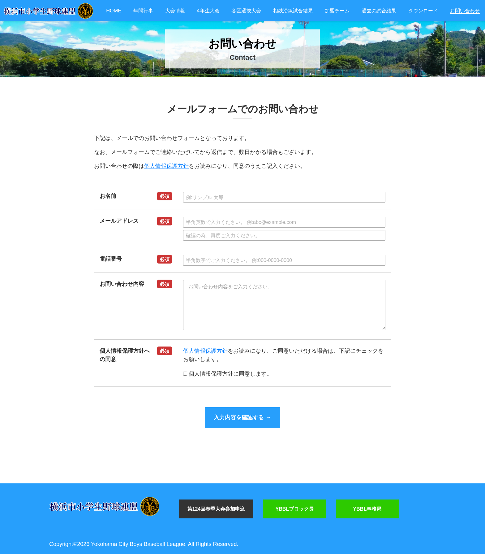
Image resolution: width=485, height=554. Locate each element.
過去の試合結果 (379, 10)
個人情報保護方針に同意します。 (227, 374)
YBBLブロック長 (294, 509)
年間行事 (143, 10)
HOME (113, 10)
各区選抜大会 (246, 10)
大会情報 (175, 10)
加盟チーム (337, 10)
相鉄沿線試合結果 (293, 10)
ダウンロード (423, 10)
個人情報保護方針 (166, 166)
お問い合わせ (465, 10)
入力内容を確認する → (242, 417)
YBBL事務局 (367, 509)
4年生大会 (208, 10)
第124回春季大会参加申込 (216, 509)
